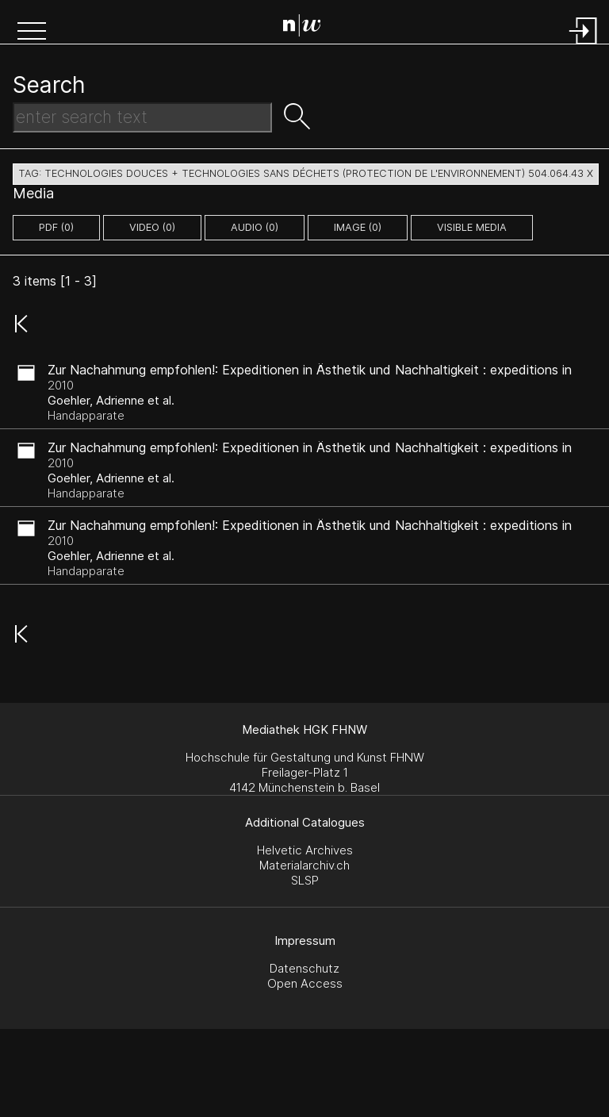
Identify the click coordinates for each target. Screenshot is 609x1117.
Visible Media (472, 227)
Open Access (305, 983)
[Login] (584, 45)
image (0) (357, 227)
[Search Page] (308, 28)
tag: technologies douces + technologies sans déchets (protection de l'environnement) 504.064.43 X (305, 173)
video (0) (152, 227)
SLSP (305, 880)
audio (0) (254, 227)
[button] (32, 32)
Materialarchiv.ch (304, 865)
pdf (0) (56, 227)
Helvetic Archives (305, 850)
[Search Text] (142, 117)
